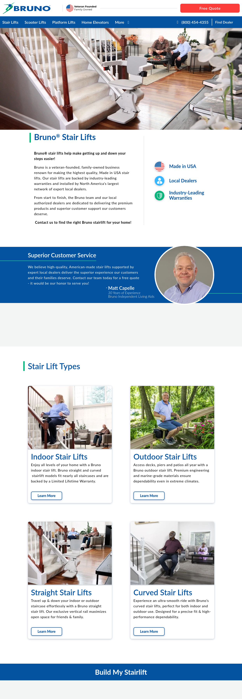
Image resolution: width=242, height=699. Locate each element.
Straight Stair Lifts (61, 592)
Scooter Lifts (35, 22)
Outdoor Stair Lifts (165, 456)
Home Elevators (95, 22)
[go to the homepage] (30, 8)
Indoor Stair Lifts (59, 456)
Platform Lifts (63, 22)
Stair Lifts (10, 22)
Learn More (47, 496)
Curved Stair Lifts (163, 592)
